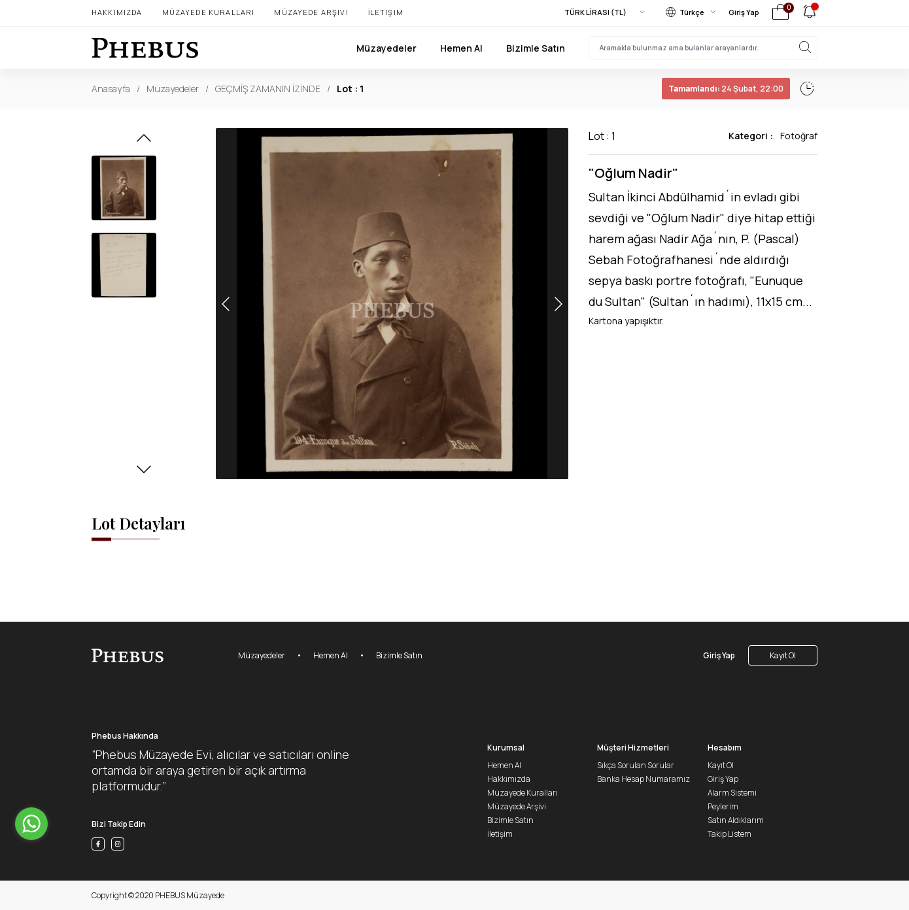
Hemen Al (461, 48)
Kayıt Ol (783, 655)
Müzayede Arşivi (311, 12)
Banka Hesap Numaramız (643, 778)
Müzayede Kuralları (208, 12)
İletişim (385, 12)
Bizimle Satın (535, 48)
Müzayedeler (386, 48)
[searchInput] (703, 47)
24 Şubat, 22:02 (696, 88)
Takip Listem (729, 833)
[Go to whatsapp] (31, 823)
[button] (144, 142)
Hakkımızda (117, 12)
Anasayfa (111, 88)
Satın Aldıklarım (736, 820)
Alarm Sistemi (732, 792)
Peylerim (723, 806)
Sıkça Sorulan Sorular (635, 765)
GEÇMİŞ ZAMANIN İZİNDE (267, 88)
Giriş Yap (744, 12)
